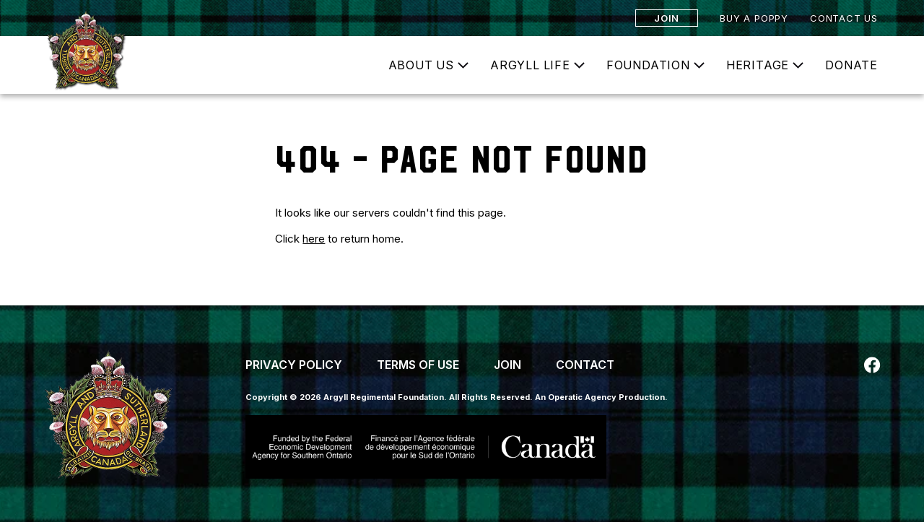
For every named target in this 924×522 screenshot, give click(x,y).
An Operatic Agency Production (600, 397)
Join (666, 18)
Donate (851, 65)
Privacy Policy (293, 364)
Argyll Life (530, 65)
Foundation (648, 65)
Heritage (757, 65)
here (313, 238)
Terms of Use (418, 364)
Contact (585, 364)
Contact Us (844, 18)
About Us (421, 65)
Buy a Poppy (754, 18)
